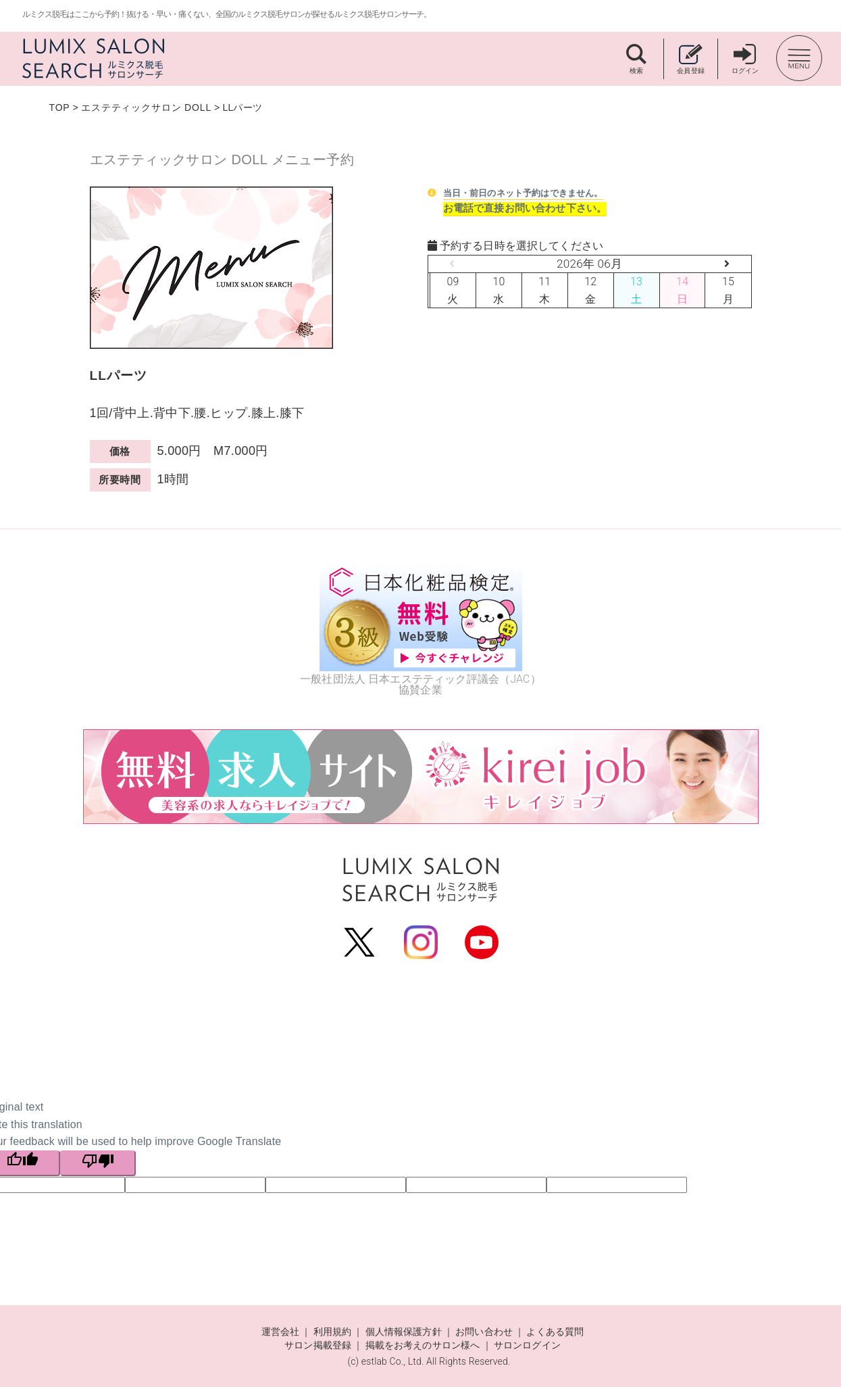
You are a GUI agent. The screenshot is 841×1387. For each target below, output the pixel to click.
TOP (59, 107)
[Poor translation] (98, 1163)
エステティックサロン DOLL (146, 107)
